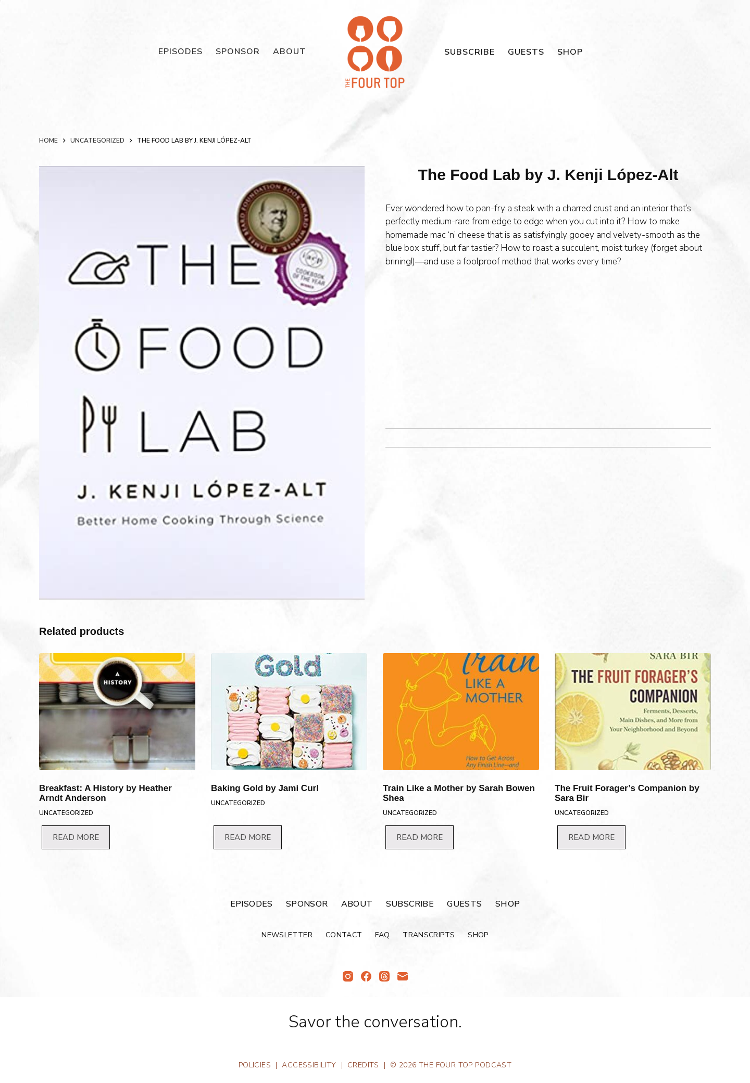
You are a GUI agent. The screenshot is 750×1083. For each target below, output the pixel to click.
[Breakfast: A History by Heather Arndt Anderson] (117, 711)
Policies (255, 1065)
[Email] (402, 976)
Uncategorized (66, 813)
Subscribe (469, 52)
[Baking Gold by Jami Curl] (289, 711)
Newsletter (286, 935)
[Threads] (384, 976)
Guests (526, 52)
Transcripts (429, 935)
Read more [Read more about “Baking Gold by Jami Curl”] (247, 837)
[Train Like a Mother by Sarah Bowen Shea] (461, 711)
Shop (570, 52)
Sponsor (238, 51)
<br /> (416, 344)
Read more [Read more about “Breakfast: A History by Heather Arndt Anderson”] (76, 837)
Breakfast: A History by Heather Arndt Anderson (105, 793)
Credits (363, 1065)
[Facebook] (366, 976)
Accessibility (309, 1065)
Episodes (180, 51)
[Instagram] (348, 976)
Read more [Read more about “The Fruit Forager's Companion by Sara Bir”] (591, 837)
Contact (344, 935)
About (289, 51)
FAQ (382, 935)
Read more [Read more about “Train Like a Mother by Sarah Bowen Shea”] (419, 837)
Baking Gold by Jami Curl (265, 788)
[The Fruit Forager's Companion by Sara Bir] (633, 711)
